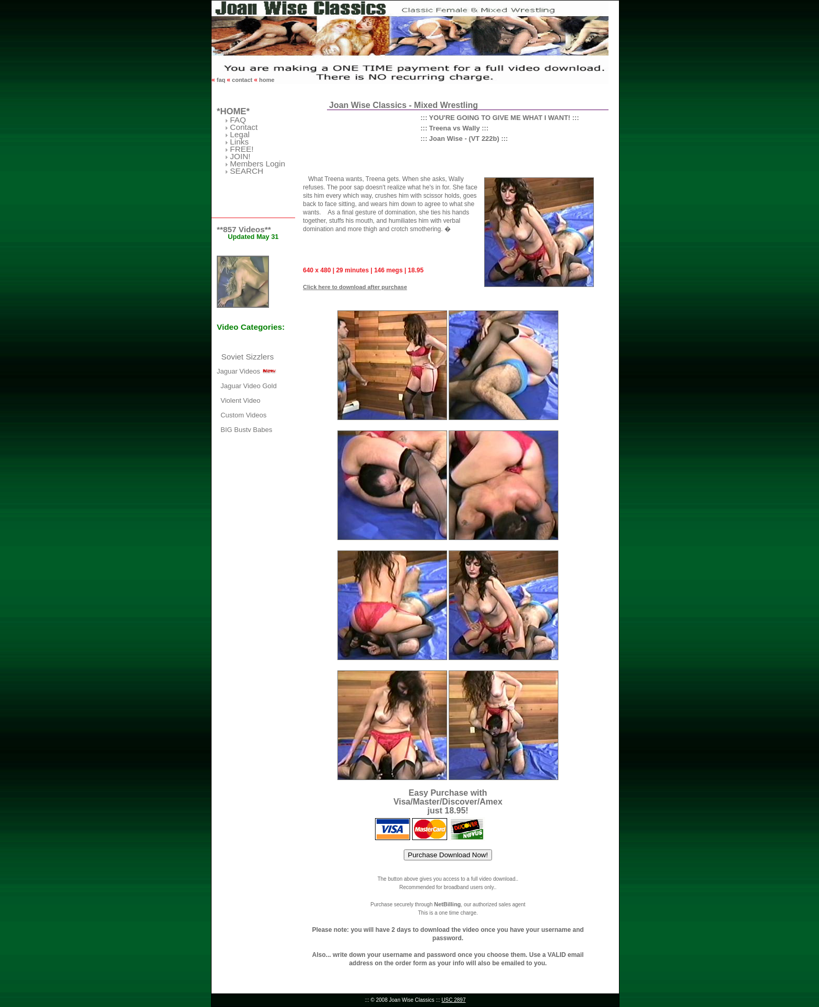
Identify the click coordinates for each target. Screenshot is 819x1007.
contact (242, 80)
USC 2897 (453, 1000)
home (266, 80)
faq (221, 80)
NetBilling (447, 904)
